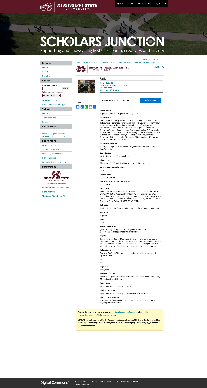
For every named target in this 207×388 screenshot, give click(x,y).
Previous (146, 59)
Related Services (49, 158)
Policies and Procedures (52, 145)
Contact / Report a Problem (54, 162)
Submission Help (49, 117)
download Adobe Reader (125, 312)
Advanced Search (49, 100)
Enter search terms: (50, 85)
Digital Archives (48, 192)
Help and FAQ (97, 381)
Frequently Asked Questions (54, 153)
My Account (111, 381)
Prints (153, 63)
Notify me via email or (53, 104)
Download (151, 100)
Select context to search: (52, 92)
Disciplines (46, 76)
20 (158, 63)
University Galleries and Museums (95, 63)
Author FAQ (47, 113)
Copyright (85, 384)
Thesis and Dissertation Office (55, 196)
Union (104, 78)
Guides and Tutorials (51, 149)
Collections (46, 71)
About (85, 381)
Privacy (77, 384)
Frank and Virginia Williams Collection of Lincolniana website (56, 134)
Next (156, 59)
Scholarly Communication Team (55, 187)
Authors (45, 67)
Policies (45, 122)
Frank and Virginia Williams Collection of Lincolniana (129, 63)
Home (78, 63)
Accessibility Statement (128, 381)
